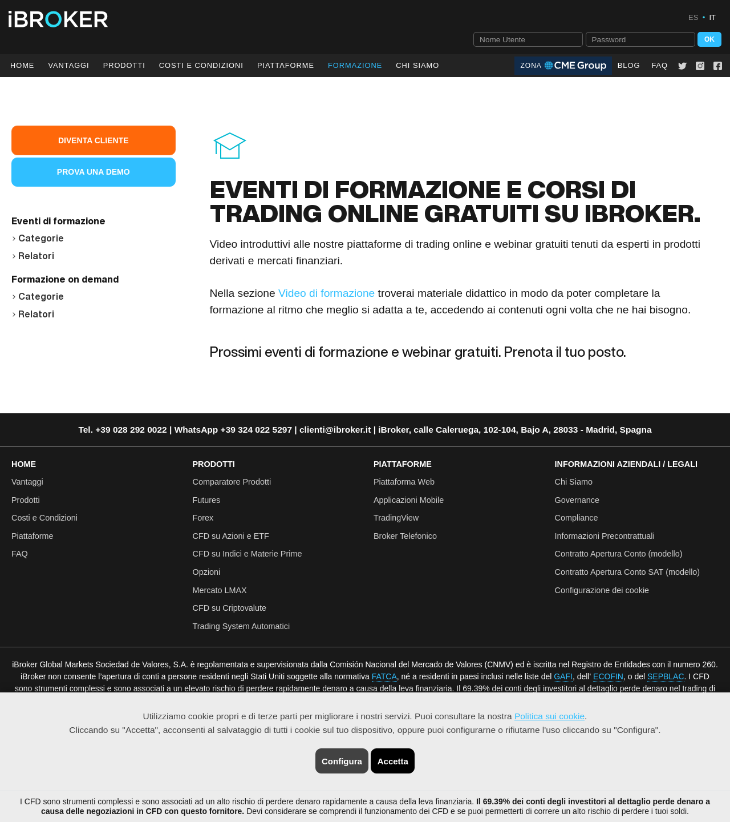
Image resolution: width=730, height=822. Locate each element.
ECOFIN (608, 676)
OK (709, 39)
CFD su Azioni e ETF (231, 536)
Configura (342, 761)
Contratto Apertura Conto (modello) (619, 553)
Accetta (393, 761)
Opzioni (207, 572)
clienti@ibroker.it (335, 429)
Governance (577, 500)
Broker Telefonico (405, 536)
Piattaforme (285, 65)
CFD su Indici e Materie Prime (247, 553)
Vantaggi (68, 65)
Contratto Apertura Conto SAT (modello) (627, 572)
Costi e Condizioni (44, 517)
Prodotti (124, 65)
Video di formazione (326, 293)
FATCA (384, 676)
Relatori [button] (32, 256)
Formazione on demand (65, 279)
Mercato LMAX (220, 590)
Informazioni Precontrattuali (605, 536)
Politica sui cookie (549, 716)
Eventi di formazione (58, 221)
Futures (207, 500)
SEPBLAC (665, 676)
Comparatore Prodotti (232, 481)
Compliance (576, 517)
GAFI (563, 676)
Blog (629, 65)
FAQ (659, 65)
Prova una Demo (93, 171)
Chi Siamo (417, 65)
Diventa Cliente (93, 140)
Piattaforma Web (404, 481)
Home (22, 65)
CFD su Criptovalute (230, 608)
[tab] (93, 236)
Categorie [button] (37, 238)
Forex (203, 517)
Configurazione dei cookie (602, 590)
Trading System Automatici (241, 626)
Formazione (355, 65)
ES (693, 17)
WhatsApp (196, 429)
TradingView (396, 517)
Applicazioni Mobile (409, 500)
